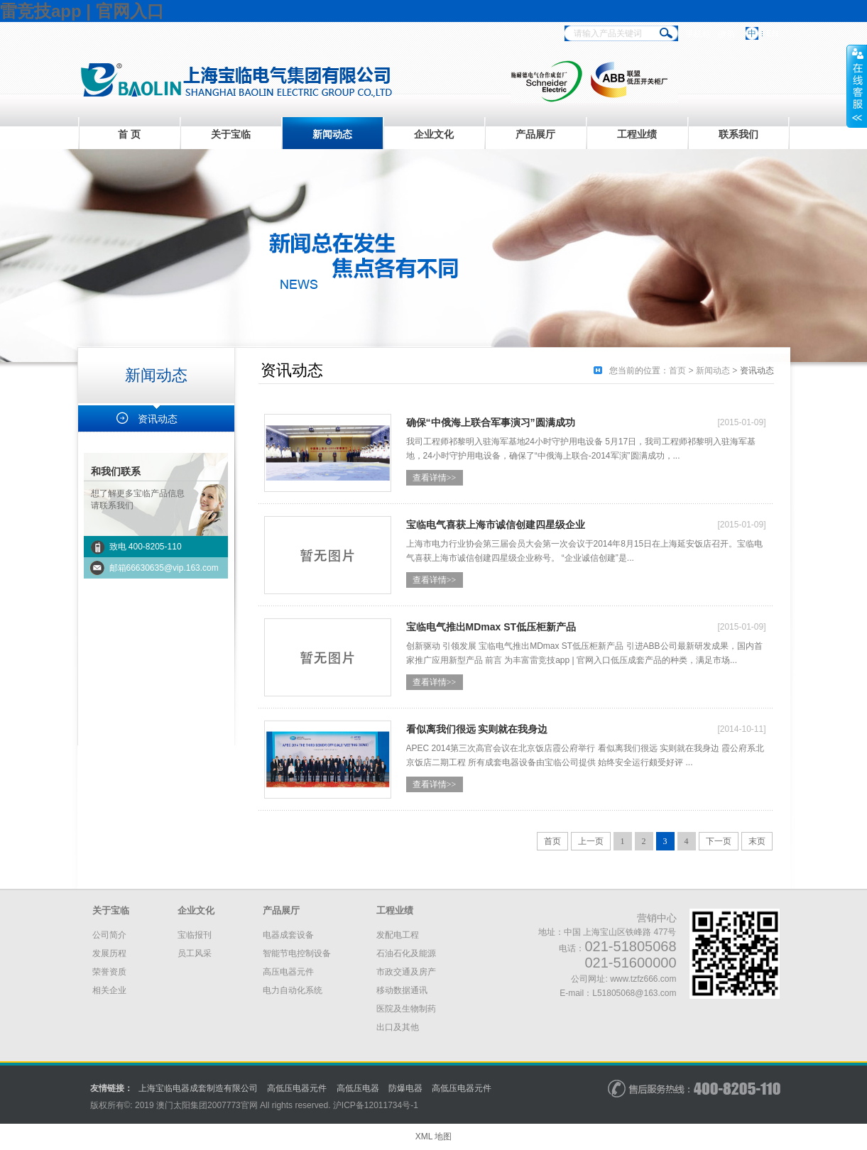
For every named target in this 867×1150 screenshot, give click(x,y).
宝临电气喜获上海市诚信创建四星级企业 (495, 524)
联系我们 (738, 134)
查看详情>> (435, 478)
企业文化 (434, 134)
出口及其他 (397, 1027)
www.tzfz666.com (643, 979)
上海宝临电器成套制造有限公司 (198, 1088)
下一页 (718, 841)
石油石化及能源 (406, 953)
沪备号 (375, 1105)
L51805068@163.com (634, 993)
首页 (677, 371)
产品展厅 (535, 134)
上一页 (591, 841)
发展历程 (109, 953)
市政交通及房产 (406, 972)
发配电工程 (397, 935)
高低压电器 (358, 1088)
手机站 (698, 34)
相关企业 (109, 990)
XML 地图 (433, 1136)
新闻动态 (332, 134)
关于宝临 (231, 134)
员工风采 (195, 953)
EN (772, 33)
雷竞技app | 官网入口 (82, 11)
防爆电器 (405, 1088)
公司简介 (109, 935)
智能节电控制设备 (297, 953)
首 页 (129, 134)
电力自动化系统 (292, 990)
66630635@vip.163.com (172, 568)
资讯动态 (158, 419)
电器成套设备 (288, 935)
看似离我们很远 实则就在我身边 (477, 729)
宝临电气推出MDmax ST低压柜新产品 (491, 626)
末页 (756, 841)
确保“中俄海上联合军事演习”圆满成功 (490, 422)
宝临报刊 (195, 935)
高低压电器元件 (297, 1088)
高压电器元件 (288, 972)
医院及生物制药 (406, 1009)
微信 (726, 34)
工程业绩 (637, 134)
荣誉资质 (109, 972)
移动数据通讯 (401, 990)
